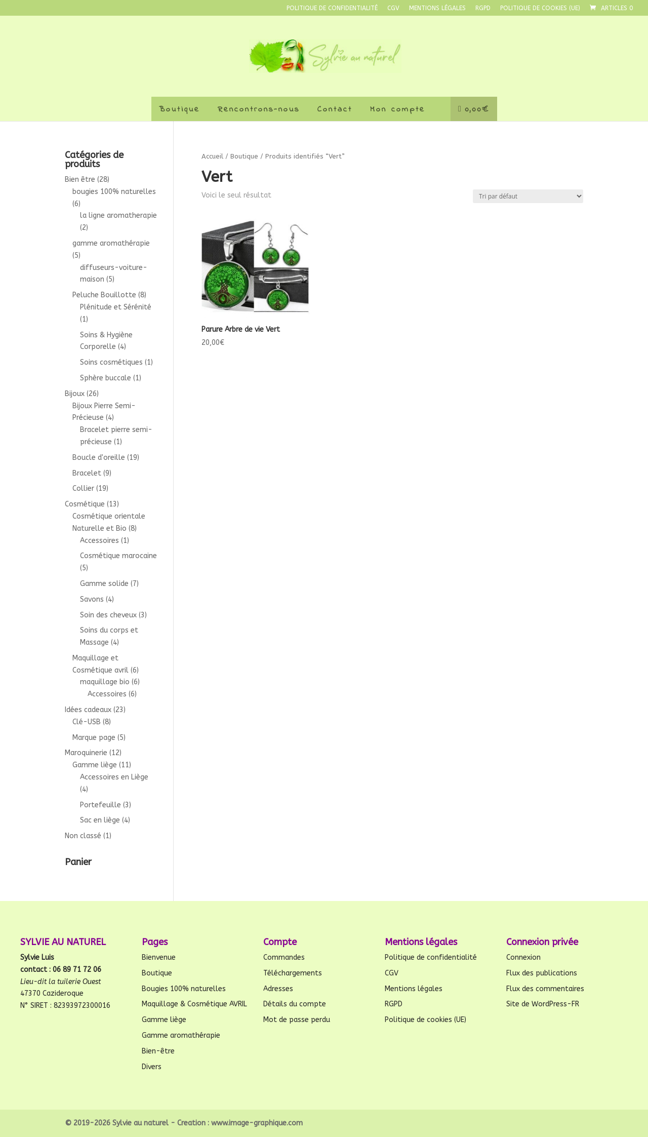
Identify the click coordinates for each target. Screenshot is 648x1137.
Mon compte (397, 109)
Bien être (80, 179)
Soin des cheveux (108, 615)
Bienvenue (159, 957)
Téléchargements (292, 973)
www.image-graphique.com (257, 1123)
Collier (83, 488)
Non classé (83, 836)
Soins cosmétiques (111, 362)
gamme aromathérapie (111, 243)
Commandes (284, 957)
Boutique (179, 109)
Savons (92, 599)
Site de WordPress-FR (542, 1004)
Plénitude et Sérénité (115, 307)
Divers (151, 1067)
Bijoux (75, 393)
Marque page (93, 737)
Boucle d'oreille (98, 457)
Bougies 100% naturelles (184, 989)
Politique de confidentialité (332, 8)
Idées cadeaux (88, 709)
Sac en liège (100, 820)
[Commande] (528, 196)
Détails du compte (294, 1004)
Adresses (278, 989)
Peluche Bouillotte (104, 295)
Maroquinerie (86, 753)
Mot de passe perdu (296, 1019)
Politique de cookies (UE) (540, 8)
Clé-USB (86, 722)
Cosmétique (85, 504)
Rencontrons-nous (259, 109)
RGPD (483, 8)
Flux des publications (541, 973)
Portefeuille (100, 805)
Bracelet (86, 473)
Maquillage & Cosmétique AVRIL (194, 1004)
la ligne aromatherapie (118, 215)
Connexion (523, 957)
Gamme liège (94, 765)
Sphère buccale (105, 378)
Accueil (212, 156)
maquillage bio (105, 682)
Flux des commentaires (545, 989)
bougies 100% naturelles (114, 191)
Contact (334, 109)
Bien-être (158, 1051)
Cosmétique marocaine (118, 556)
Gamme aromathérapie (181, 1035)
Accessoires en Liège (114, 777)
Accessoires (99, 540)
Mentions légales (437, 8)
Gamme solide (104, 583)
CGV (393, 8)
